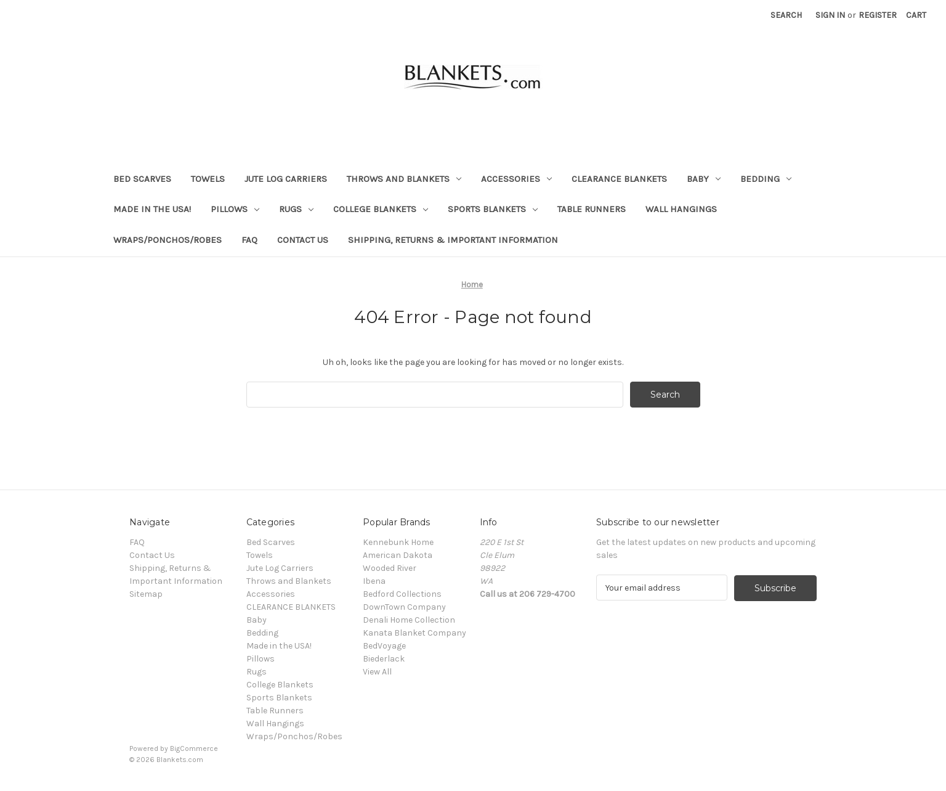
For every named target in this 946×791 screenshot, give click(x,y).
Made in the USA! (152, 209)
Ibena (374, 581)
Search (786, 15)
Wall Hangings (681, 209)
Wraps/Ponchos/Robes (167, 239)
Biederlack (384, 659)
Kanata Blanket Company (414, 633)
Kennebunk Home (398, 542)
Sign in (830, 15)
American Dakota (397, 555)
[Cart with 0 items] (916, 15)
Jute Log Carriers (286, 178)
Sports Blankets (493, 209)
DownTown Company (404, 607)
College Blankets (380, 209)
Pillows (235, 209)
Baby (704, 178)
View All (377, 671)
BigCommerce (194, 748)
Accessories (516, 178)
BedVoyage (384, 646)
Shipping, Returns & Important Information (453, 239)
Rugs (296, 209)
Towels (208, 178)
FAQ (249, 239)
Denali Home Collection (409, 620)
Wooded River (389, 568)
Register (878, 15)
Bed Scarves (142, 178)
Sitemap (146, 594)
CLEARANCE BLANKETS (619, 178)
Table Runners (591, 209)
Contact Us (302, 239)
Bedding (765, 178)
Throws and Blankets (404, 178)
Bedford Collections (402, 594)
